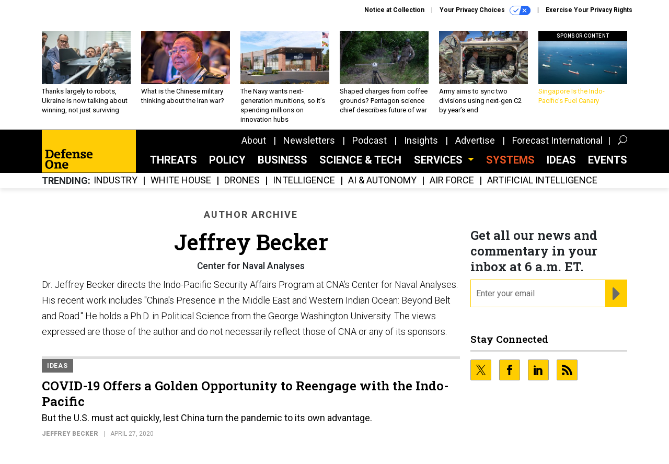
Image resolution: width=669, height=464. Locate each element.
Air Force (452, 180)
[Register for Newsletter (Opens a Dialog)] (616, 293)
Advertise (475, 140)
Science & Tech (360, 160)
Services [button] (439, 160)
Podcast (369, 140)
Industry (115, 180)
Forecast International (557, 140)
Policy (227, 160)
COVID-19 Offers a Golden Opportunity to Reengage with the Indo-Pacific (245, 393)
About (253, 140)
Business (282, 160)
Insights (421, 140)
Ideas (561, 160)
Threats (173, 160)
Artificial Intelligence (542, 180)
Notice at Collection (394, 10)
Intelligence (304, 180)
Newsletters (309, 140)
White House (181, 180)
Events (607, 160)
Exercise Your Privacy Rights (589, 10)
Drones (242, 180)
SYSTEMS (510, 160)
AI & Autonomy (382, 180)
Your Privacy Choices (485, 10)
